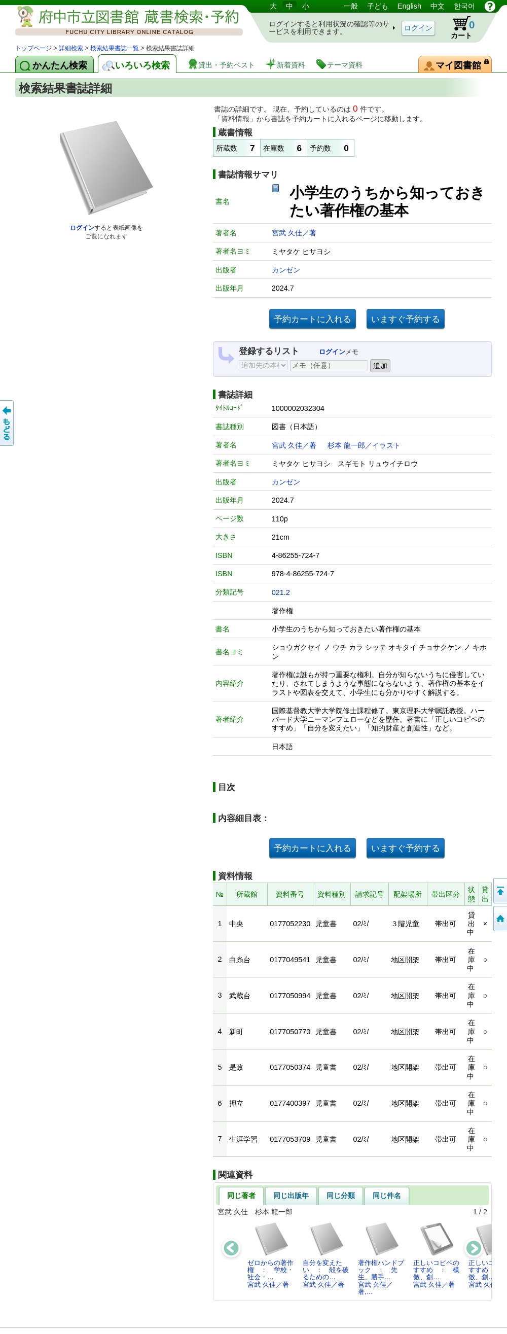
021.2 (281, 592)
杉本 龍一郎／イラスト (364, 445)
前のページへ (7, 423)
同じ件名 (387, 1195)
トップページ (33, 48)
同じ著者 (241, 1195)
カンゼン (286, 270)
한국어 (464, 6)
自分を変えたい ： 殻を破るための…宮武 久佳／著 (326, 1254)
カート (458, 27)
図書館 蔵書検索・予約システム (121, 21)
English (409, 6)
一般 (351, 6)
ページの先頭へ (499, 890)
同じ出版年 (291, 1195)
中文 (437, 6)
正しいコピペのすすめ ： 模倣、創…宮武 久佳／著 (436, 1254)
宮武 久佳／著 (294, 233)
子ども (377, 6)
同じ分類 (341, 1195)
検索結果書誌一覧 (114, 48)
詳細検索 (71, 48)
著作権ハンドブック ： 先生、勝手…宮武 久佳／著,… (381, 1258)
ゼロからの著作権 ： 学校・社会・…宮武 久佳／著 (270, 1254)
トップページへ (499, 918)
